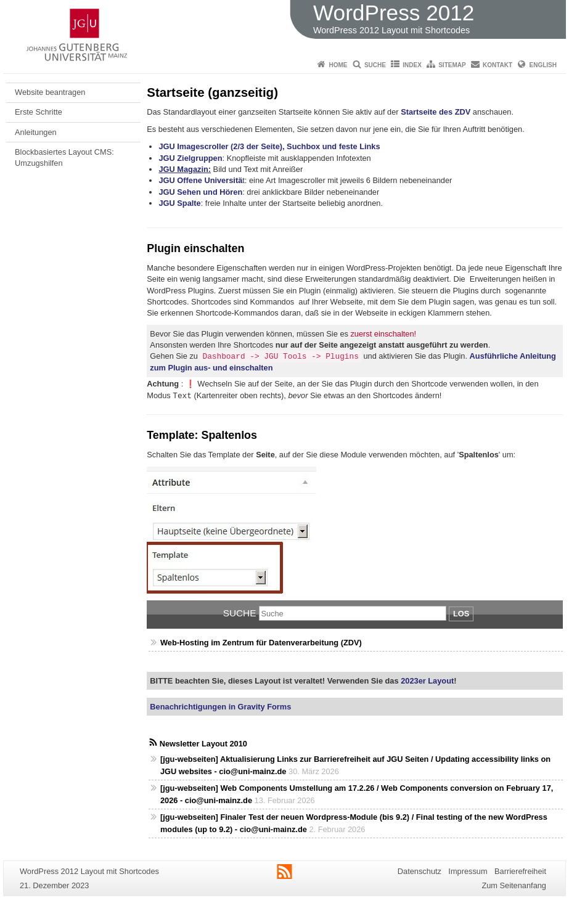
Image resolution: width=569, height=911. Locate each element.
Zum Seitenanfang (513, 885)
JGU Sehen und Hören (200, 192)
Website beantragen (50, 92)
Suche (375, 65)
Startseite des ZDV (435, 111)
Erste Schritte (38, 111)
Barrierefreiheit (520, 871)
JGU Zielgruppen (190, 158)
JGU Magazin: (184, 169)
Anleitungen (36, 132)
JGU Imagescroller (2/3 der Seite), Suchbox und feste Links (269, 146)
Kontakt (497, 65)
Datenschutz (419, 871)
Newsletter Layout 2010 (203, 743)
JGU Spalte (179, 203)
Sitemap (451, 65)
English (543, 65)
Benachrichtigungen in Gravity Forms (220, 706)
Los (461, 613)
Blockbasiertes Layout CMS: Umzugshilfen (64, 157)
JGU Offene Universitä (200, 180)
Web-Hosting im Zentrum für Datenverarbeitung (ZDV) (261, 642)
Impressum (467, 871)
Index (412, 65)
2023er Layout (426, 680)
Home (338, 65)
